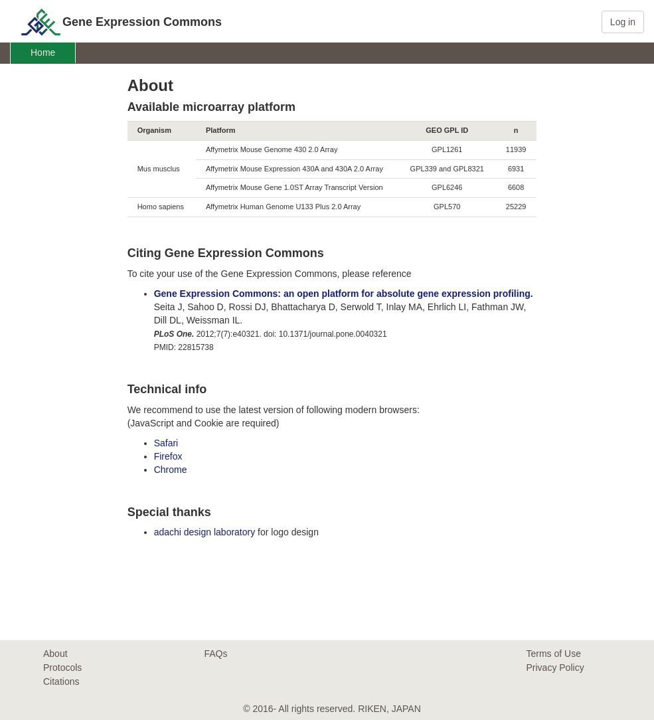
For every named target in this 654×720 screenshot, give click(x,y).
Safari (166, 443)
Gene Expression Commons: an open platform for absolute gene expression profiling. (343, 293)
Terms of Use (554, 653)
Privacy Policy (555, 667)
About (55, 653)
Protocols (62, 667)
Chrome (170, 469)
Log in (622, 22)
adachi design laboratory (205, 532)
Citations (61, 681)
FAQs (216, 653)
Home (43, 52)
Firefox (168, 456)
